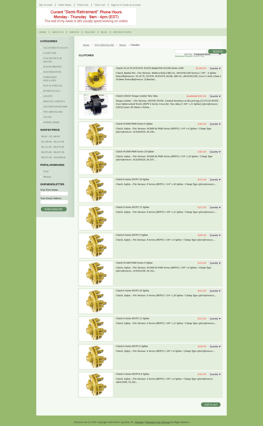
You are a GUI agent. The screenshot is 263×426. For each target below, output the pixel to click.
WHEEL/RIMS (51, 122)
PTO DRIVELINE (54, 112)
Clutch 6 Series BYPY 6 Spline (132, 346)
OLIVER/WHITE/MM (54, 106)
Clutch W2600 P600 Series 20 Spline (135, 151)
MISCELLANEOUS (54, 101)
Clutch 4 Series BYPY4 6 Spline (132, 374)
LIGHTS (48, 96)
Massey (47, 176)
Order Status (64, 4)
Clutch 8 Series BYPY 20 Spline (132, 179)
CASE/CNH (54, 53)
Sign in (115, 4)
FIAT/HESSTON (54, 72)
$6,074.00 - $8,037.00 (52, 152)
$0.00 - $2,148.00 (50, 136)
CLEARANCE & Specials (52, 60)
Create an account (131, 4)
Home (86, 44)
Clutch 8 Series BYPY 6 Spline (132, 235)
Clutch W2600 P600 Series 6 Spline (134, 123)
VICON (54, 117)
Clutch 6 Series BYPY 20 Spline (132, 290)
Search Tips (199, 56)
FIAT (46, 171)
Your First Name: (49, 189)
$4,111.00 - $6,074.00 (52, 146)
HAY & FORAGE (54, 85)
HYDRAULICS (54, 91)
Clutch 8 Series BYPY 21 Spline (132, 207)
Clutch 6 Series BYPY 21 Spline (132, 318)
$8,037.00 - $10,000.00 (53, 157)
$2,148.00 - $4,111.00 (52, 141)
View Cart (99, 4)
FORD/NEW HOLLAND (54, 79)
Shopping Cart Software (157, 422)
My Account (45, 4)
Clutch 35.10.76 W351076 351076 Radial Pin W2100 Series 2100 (149, 68)
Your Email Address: (51, 198)
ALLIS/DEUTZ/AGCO (54, 48)
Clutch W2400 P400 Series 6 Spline (134, 262)
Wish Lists (82, 4)
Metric (122, 44)
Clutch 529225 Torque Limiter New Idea (137, 96)
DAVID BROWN (54, 67)
